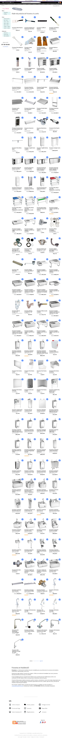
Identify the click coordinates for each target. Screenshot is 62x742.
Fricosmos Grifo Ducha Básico (53, 590)
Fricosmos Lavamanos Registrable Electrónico (29, 430)
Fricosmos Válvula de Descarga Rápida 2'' (29, 270)
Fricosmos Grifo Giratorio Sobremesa (42, 630)
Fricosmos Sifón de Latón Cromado (42, 311)
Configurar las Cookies (35, 736)
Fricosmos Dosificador (29, 390)
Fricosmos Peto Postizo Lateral (17, 371)
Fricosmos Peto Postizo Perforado (17, 390)
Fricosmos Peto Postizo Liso (41, 371)
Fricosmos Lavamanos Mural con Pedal (16, 550)
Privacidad (24, 736)
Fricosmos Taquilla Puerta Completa (29, 148)
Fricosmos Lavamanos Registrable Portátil (53, 471)
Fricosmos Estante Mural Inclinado (42, 109)
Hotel (39, 4)
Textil (48, 4)
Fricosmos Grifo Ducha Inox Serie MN (30, 610)
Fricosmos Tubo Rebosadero (15, 270)
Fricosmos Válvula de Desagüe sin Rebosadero (28, 250)
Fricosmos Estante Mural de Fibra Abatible (42, 88)
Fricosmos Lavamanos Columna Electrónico (53, 450)
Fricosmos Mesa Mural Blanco (29, 209)
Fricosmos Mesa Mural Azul (17, 208)
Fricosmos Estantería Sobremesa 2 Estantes (29, 88)
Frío (14, 4)
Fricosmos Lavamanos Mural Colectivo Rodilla (29, 590)
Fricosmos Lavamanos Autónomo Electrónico (41, 471)
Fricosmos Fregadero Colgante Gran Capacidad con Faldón (29, 290)
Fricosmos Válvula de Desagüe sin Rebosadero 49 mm (16, 250)
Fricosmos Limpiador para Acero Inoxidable (29, 69)
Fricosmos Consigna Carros (54, 147)
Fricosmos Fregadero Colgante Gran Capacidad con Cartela (17, 290)
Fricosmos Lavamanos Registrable (29, 351)
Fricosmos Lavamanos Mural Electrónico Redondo (42, 490)
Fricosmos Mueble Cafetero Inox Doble (53, 69)
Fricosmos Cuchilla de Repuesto (41, 28)
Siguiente (41, 660)
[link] (18, 24)
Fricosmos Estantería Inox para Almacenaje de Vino (17, 129)
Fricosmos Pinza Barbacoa (17, 47)
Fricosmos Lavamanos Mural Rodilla (41, 530)
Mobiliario (19, 4)
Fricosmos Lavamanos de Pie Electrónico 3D (29, 510)
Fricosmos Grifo (41, 610)
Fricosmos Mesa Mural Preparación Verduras (41, 208)
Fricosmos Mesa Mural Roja (54, 188)
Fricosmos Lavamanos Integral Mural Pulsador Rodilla (41, 551)
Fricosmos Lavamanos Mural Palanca (53, 490)
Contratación (41, 736)
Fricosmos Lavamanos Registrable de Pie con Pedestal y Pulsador (53, 410)
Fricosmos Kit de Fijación (54, 128)
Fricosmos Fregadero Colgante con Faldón (17, 230)
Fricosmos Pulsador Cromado (42, 590)
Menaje (24, 4)
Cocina (4, 4)
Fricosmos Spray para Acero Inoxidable (16, 69)
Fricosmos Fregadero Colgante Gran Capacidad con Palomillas (42, 290)
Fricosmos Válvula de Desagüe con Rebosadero (53, 230)
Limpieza (34, 4)
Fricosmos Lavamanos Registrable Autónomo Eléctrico (16, 352)
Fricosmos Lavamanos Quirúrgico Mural (53, 570)
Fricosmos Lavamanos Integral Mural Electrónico (54, 550)
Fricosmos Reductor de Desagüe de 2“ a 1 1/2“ (41, 249)
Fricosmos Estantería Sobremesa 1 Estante (16, 88)
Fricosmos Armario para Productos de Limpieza (17, 188)
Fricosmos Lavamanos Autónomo (29, 471)
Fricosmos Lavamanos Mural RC (53, 530)
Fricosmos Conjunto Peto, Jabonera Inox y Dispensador (54, 390)
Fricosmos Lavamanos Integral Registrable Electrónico (41, 450)
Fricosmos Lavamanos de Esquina (16, 530)
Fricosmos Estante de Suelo (28, 129)
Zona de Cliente (49, 2)
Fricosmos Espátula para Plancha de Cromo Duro (29, 28)
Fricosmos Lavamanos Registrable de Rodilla (41, 430)
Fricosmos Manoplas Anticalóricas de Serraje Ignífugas (41, 48)
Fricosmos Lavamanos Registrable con (53, 430)
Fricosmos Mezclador (16, 570)
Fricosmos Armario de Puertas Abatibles (28, 168)
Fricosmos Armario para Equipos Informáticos (42, 188)
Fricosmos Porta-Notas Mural (16, 148)
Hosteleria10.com (23, 733)
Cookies (28, 736)
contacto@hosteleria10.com (17, 686)
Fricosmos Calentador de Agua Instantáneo (41, 410)
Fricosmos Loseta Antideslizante (15, 109)
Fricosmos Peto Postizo (29, 371)
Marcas (57, 4)
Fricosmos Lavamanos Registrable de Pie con (16, 450)
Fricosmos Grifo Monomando (15, 631)
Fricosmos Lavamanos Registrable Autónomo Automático (42, 352)
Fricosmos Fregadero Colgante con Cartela (54, 208)
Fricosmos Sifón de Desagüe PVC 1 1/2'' (28, 311)
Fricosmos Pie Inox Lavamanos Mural (28, 410)
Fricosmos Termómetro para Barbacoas (54, 28)
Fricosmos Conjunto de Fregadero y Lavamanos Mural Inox (42, 571)
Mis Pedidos (55, 2)
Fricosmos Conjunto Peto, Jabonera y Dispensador (17, 410)
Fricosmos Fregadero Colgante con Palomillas (29, 230)
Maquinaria (10, 4)
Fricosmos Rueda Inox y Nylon (41, 129)
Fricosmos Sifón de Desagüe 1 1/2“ (16, 311)
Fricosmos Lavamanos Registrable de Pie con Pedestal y (17, 430)
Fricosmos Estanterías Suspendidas (53, 109)
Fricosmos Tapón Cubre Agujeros (41, 229)
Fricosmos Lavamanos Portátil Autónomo (16, 471)
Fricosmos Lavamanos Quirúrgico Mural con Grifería (16, 490)
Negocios (52, 4)
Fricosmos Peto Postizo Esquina (41, 390)
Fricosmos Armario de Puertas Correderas (16, 168)
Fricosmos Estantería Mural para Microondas (54, 88)
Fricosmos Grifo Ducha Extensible (53, 610)
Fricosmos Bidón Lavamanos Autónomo (53, 351)
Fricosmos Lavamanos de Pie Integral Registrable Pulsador (29, 450)
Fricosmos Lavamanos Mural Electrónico (29, 490)
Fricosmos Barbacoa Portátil (53, 48)
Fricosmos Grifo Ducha (16, 610)
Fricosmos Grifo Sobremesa (16, 651)
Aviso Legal (20, 736)
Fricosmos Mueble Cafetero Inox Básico (41, 69)
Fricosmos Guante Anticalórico (28, 48)
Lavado (29, 4)
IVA (55, 5)
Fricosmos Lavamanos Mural (16, 510)
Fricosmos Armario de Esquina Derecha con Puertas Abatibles (41, 168)
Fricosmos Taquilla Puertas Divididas (42, 148)
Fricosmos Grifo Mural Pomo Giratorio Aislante (29, 630)
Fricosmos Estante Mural (29, 109)
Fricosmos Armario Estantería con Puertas (29, 188)
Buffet (43, 4)
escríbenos (35, 0)
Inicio (3, 5)
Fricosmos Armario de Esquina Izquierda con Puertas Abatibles (53, 168)
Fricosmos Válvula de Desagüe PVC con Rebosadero (53, 250)
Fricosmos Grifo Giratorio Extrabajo (54, 630)
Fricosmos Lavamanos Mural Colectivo (16, 590)
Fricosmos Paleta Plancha (17, 27)
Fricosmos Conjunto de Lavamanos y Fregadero (29, 571)
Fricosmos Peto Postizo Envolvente (54, 371)
